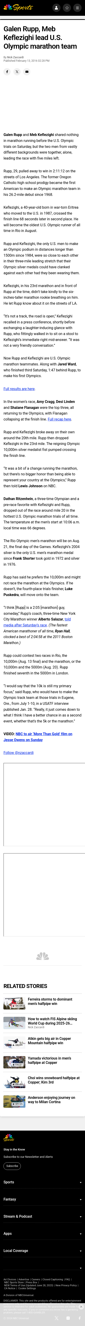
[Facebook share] (7, 71)
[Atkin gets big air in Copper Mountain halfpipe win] (14, 1042)
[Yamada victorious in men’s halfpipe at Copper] (14, 1062)
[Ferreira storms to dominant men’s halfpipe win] (14, 1003)
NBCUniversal (26, 1295)
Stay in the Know (14, 1149)
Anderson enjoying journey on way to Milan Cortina (51, 1099)
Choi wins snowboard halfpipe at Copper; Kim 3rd (54, 1080)
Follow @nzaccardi (18, 753)
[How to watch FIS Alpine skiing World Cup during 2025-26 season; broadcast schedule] (14, 1023)
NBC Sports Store (14, 1282)
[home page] (18, 8)
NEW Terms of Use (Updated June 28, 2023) (28, 1285)
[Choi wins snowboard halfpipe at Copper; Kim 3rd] (14, 1082)
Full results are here (18, 389)
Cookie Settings (27, 1288)
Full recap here (59, 419)
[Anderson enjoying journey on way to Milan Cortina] (14, 1101)
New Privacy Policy (66, 1285)
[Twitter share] (17, 71)
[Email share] (26, 71)
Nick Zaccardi (15, 57)
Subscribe (12, 1166)
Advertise (24, 1279)
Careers (36, 1279)
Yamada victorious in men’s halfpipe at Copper (49, 1060)
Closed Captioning (52, 1279)
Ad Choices (9, 1279)
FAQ (67, 1279)
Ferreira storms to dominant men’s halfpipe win (50, 1001)
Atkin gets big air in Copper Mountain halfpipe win (49, 1040)
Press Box (31, 1282)
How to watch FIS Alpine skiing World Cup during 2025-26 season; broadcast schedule (52, 1021)
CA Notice (9, 1288)
